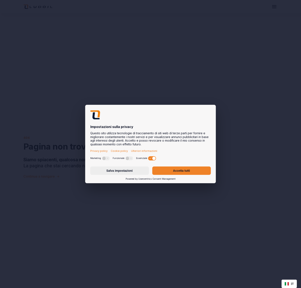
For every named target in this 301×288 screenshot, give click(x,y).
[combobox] (289, 284)
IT (289, 284)
